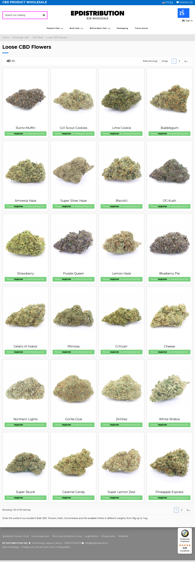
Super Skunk (25, 492)
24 (165, 61)
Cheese (169, 346)
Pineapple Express (169, 492)
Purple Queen (73, 273)
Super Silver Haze (73, 200)
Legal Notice (91, 536)
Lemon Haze (121, 273)
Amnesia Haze (25, 200)
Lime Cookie (121, 128)
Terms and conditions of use (67, 536)
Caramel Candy (73, 492)
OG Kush (169, 200)
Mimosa (73, 346)
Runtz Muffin (25, 128)
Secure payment (40, 536)
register (18, 133)
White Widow (169, 419)
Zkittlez (121, 419)
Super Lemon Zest (121, 492)
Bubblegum (170, 128)
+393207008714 (72, 543)
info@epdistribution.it (96, 543)
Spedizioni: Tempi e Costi (15, 536)
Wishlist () (184, 2)
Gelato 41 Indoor (26, 346)
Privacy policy (108, 536)
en (167, 2)
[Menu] (190, 529)
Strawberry (25, 273)
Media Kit (123, 536)
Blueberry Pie (169, 273)
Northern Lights (25, 419)
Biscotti (122, 200)
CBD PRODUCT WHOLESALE (24, 2)
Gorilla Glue (73, 419)
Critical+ (121, 346)
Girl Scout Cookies (73, 128)
